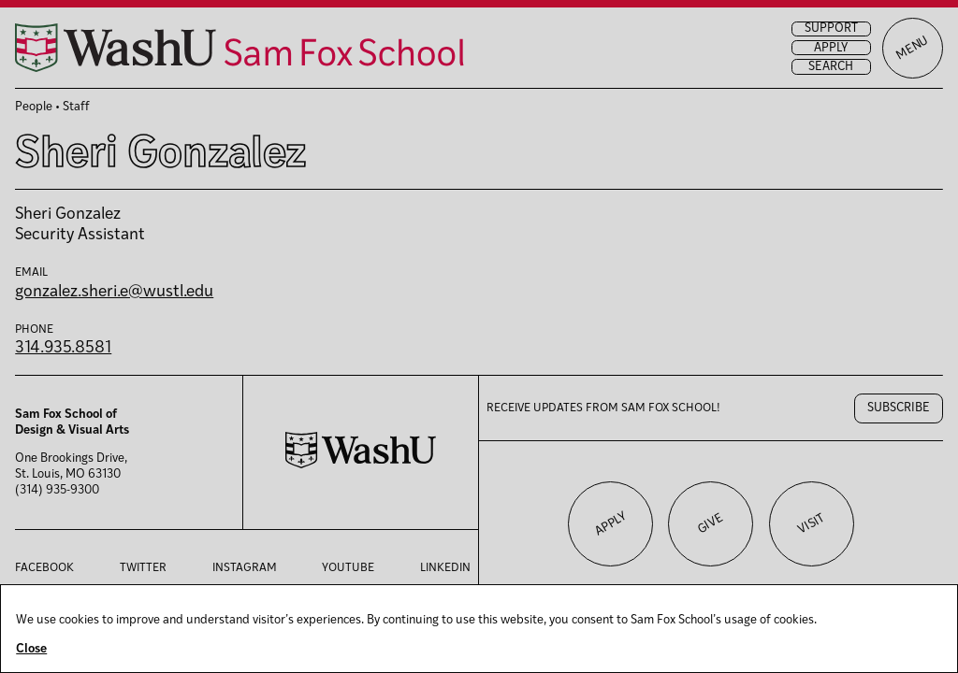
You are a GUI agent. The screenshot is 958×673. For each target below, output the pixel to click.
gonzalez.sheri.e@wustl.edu (114, 292)
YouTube (348, 568)
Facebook (44, 568)
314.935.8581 (63, 348)
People (33, 107)
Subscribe (898, 408)
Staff (76, 107)
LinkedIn (445, 568)
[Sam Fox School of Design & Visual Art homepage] (239, 47)
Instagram (244, 568)
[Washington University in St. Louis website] (360, 465)
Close (31, 649)
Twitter (143, 568)
